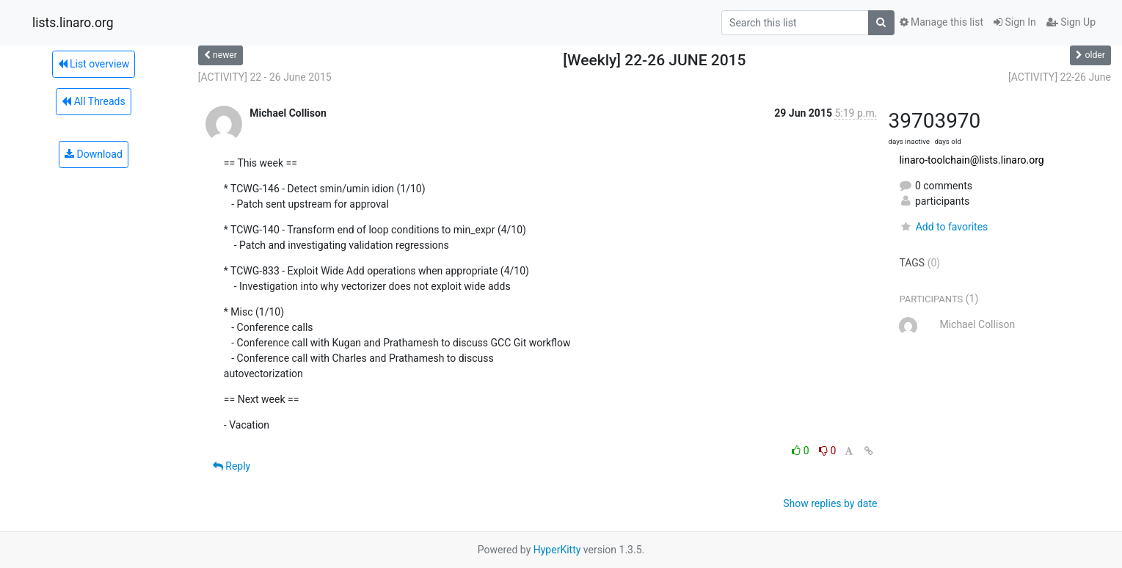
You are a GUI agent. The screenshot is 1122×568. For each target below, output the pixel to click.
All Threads (93, 101)
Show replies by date (830, 503)
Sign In (1015, 22)
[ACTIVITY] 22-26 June (1059, 77)
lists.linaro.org (73, 22)
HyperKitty (557, 550)
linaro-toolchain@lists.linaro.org (971, 160)
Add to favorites (943, 227)
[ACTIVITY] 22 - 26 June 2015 (265, 77)
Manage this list (941, 22)
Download (94, 154)
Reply (231, 466)
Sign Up (1071, 22)
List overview (94, 64)
